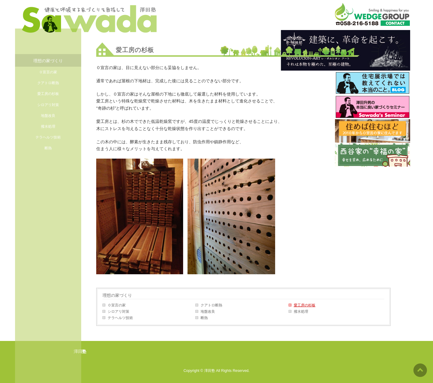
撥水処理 (301, 311)
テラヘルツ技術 (120, 318)
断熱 (204, 318)
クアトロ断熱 (211, 305)
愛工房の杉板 (304, 305)
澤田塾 (209, 371)
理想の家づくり (117, 295)
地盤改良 (208, 311)
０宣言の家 (117, 305)
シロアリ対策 (118, 311)
